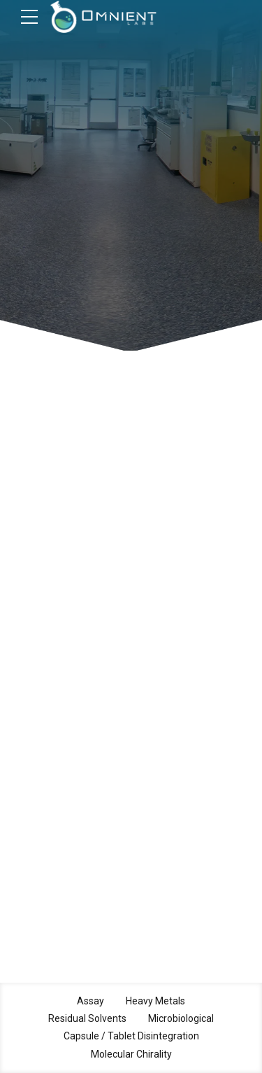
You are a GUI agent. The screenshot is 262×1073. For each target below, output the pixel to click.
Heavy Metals (155, 1001)
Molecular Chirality (131, 1054)
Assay (90, 1001)
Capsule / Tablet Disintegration (131, 1036)
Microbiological (181, 1018)
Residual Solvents (87, 1018)
